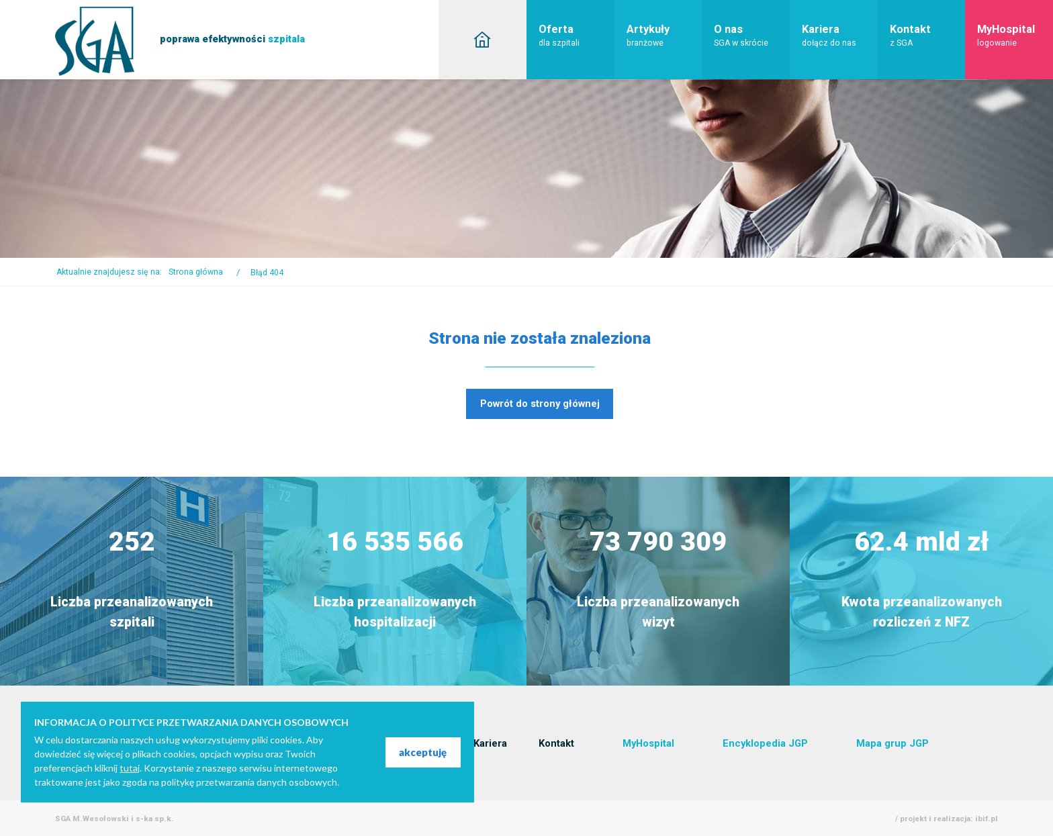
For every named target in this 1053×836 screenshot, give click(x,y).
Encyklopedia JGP (765, 743)
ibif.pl (986, 818)
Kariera (840, 35)
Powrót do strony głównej (540, 404)
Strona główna (196, 272)
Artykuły (664, 35)
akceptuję (423, 752)
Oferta (576, 35)
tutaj (130, 768)
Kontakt (928, 35)
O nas (752, 35)
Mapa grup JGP (892, 743)
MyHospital (1015, 35)
